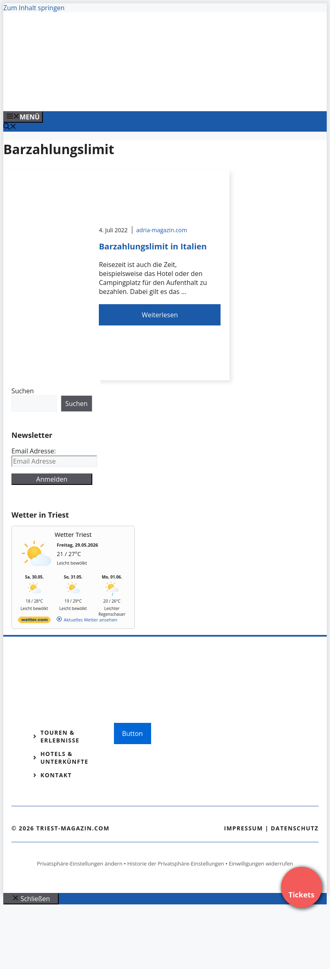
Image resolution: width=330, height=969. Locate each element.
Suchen (22, 390)
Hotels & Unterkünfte (64, 757)
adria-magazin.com (161, 230)
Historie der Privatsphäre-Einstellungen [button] (175, 863)
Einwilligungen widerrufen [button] (261, 863)
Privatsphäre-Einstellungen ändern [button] (79, 863)
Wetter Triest (73, 534)
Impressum (243, 828)
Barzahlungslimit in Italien (153, 246)
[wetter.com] (34, 621)
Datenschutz (295, 828)
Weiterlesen (160, 314)
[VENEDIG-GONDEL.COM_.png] (168, 96)
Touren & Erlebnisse (60, 736)
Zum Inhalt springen (34, 7)
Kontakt (56, 775)
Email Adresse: (33, 450)
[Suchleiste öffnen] (9, 127)
